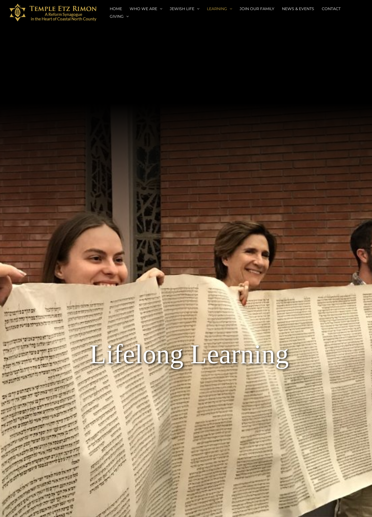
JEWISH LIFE (182, 8)
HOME (116, 8)
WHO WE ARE (143, 8)
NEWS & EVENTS (298, 8)
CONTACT (331, 8)
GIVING (117, 16)
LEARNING (217, 8)
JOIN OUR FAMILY (257, 8)
